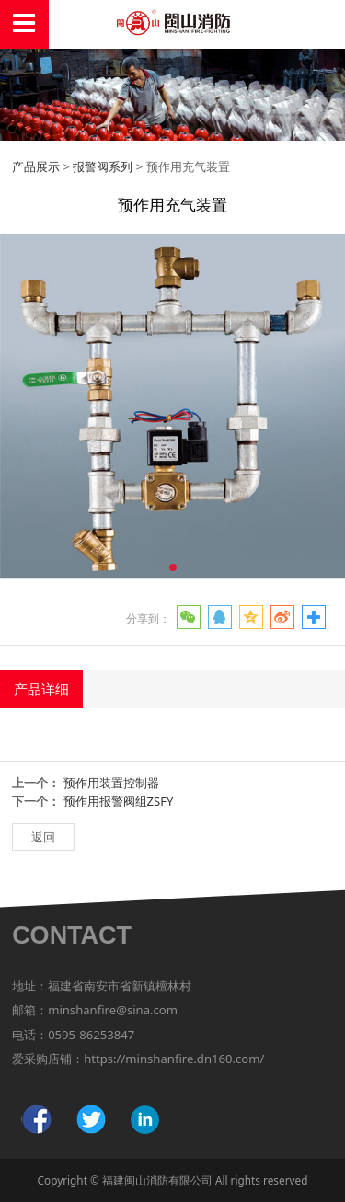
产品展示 (36, 166)
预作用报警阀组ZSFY (118, 801)
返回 (43, 837)
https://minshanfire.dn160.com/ (174, 1058)
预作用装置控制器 (111, 782)
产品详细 (41, 689)
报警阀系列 (102, 166)
